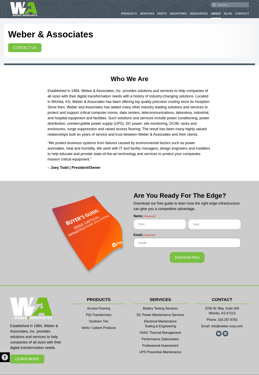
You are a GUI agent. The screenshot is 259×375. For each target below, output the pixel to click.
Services (147, 13)
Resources (199, 13)
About (216, 13)
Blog (228, 13)
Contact (242, 13)
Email (144, 235)
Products (129, 13)
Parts (162, 13)
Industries (178, 13)
